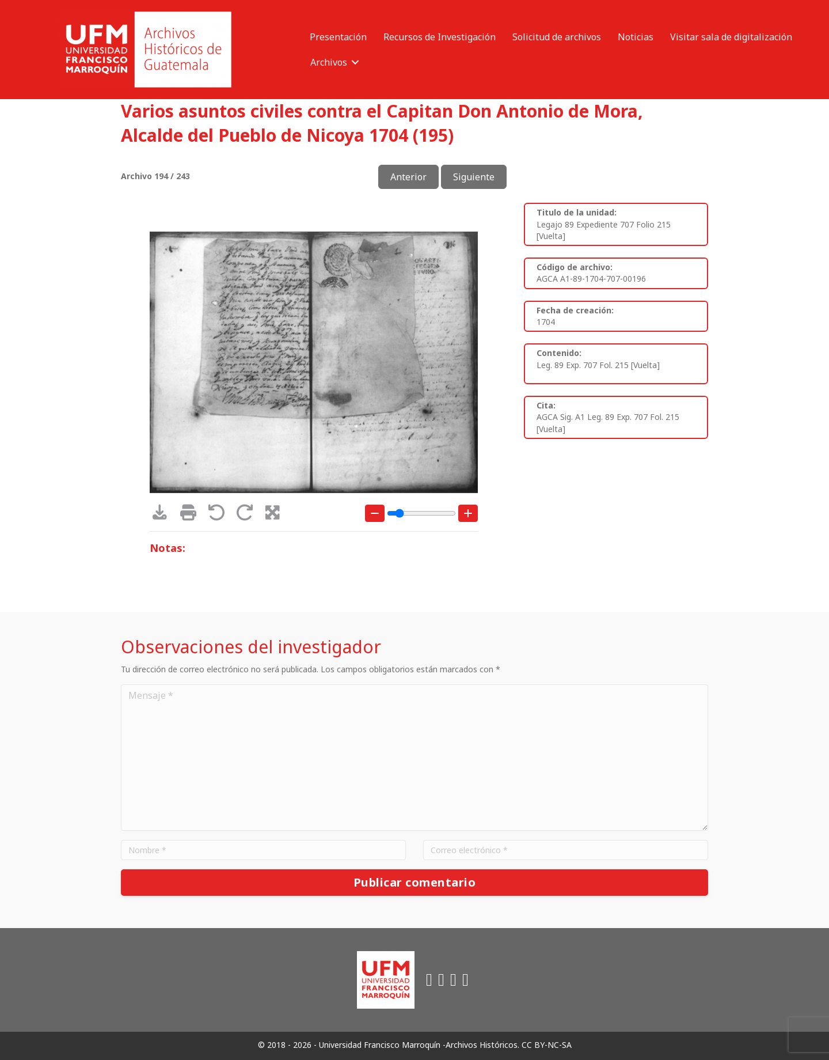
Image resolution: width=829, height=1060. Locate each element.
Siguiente (474, 177)
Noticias (635, 37)
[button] (355, 62)
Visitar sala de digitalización (731, 37)
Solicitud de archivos (556, 37)
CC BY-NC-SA (547, 1044)
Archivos (328, 62)
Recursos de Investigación (439, 37)
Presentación (338, 37)
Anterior (408, 177)
